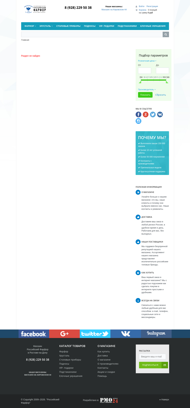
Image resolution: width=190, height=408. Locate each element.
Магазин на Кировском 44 (114, 9)
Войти (142, 6)
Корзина (142, 10)
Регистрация (152, 6)
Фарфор (63, 351)
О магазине (104, 359)
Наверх (164, 399)
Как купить (104, 351)
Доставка (103, 355)
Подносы (64, 363)
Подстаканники (68, 371)
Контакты (103, 367)
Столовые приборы (70, 359)
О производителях (108, 363)
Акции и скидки (106, 371)
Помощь (102, 375)
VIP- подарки (66, 367)
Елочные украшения (70, 375)
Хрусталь (64, 355)
